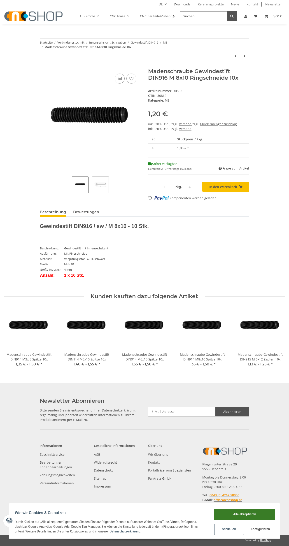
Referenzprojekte (211, 4)
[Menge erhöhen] (190, 187)
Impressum (102, 486)
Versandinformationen (57, 483)
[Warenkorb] (273, 16)
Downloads (182, 4)
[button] (246, 16)
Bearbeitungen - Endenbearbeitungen (56, 464)
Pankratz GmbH (160, 478)
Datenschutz (103, 470)
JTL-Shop (265, 540)
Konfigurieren (259, 529)
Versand (185, 124)
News (235, 4)
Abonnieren (232, 411)
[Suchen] (203, 16)
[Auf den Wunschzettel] (131, 79)
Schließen (227, 529)
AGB (97, 454)
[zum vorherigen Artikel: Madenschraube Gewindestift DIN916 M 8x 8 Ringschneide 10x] (235, 56)
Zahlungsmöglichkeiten (57, 475)
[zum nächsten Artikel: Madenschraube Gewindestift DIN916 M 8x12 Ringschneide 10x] (244, 56)
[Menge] (164, 187)
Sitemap (100, 478)
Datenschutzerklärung (118, 410)
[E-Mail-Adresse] (182, 411)
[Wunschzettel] (256, 16)
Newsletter (273, 4)
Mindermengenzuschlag (218, 124)
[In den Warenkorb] (225, 187)
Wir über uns (158, 454)
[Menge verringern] (153, 187)
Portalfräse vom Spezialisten (169, 470)
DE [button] (161, 4)
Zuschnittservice (52, 454)
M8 (167, 100)
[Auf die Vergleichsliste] (120, 79)
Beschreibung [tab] (53, 212)
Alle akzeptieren (242, 514)
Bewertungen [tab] (86, 212)
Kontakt (252, 4)
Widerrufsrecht (105, 462)
